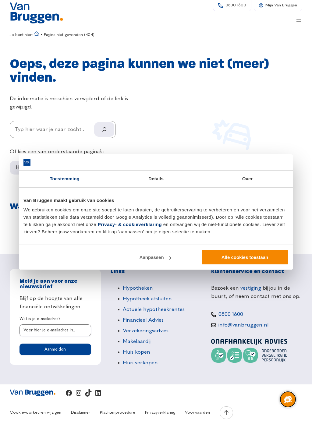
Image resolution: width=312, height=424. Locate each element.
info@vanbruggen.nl (243, 325)
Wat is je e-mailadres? (40, 319)
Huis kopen (136, 352)
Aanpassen (155, 257)
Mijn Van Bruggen (281, 5)
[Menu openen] (298, 19)
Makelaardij (137, 341)
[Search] (104, 129)
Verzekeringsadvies (145, 331)
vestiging (250, 288)
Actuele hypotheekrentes (154, 309)
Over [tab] (247, 178)
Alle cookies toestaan (245, 257)
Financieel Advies (143, 320)
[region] (287, 399)
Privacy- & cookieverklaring (130, 224)
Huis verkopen (140, 363)
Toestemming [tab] (65, 178)
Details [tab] (156, 178)
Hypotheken (138, 288)
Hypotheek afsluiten (147, 299)
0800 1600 (235, 5)
